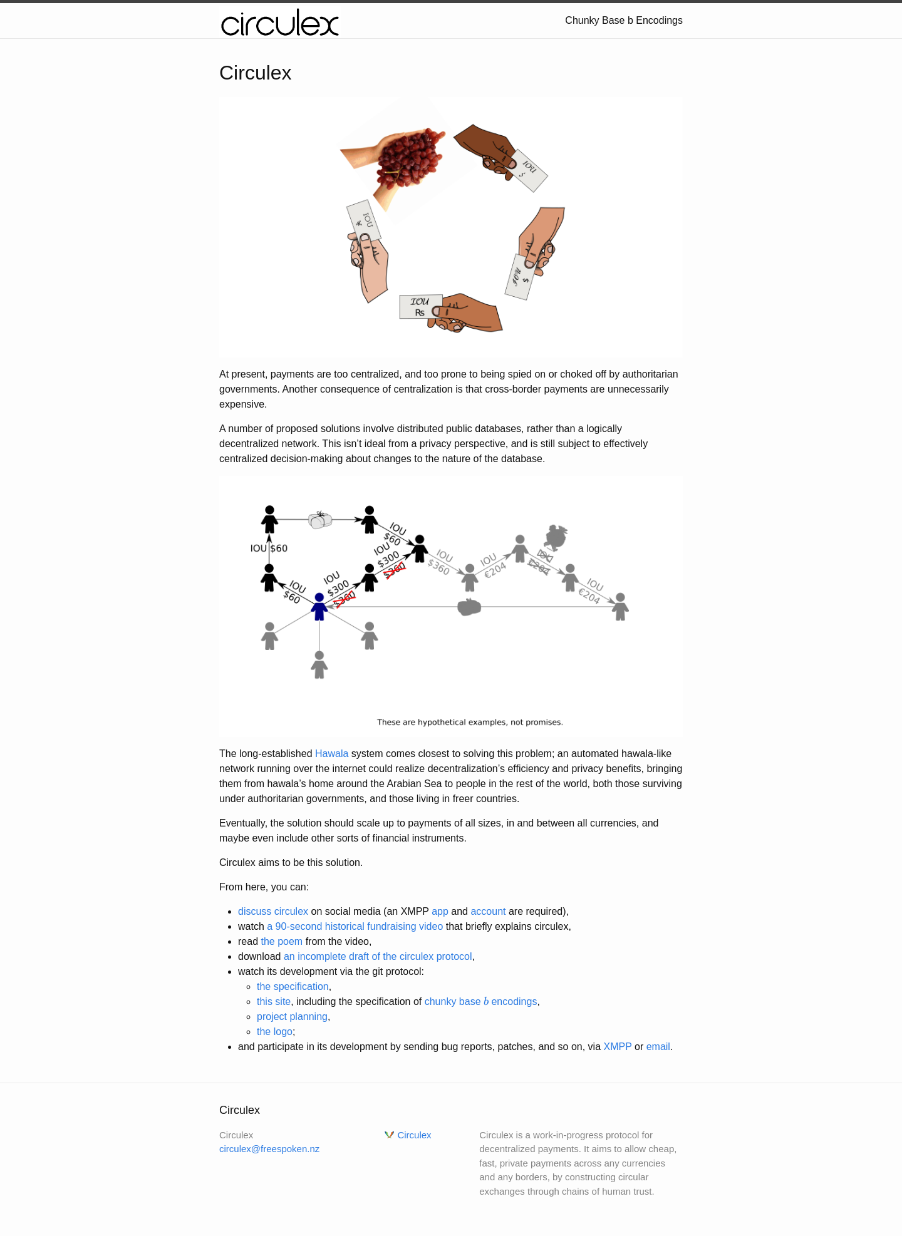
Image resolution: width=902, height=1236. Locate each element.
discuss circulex (273, 911)
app (440, 911)
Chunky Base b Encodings (624, 20)
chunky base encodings (481, 1001)
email (658, 1046)
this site (274, 1001)
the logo (275, 1031)
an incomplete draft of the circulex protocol (378, 956)
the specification (293, 986)
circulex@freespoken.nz (269, 1148)
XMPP (617, 1046)
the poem (282, 941)
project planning (292, 1016)
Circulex (414, 1135)
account (487, 911)
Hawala (331, 753)
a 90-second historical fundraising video (355, 926)
